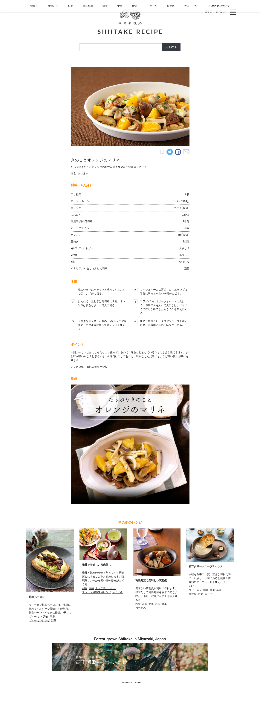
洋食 (105, 62)
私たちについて (218, 62)
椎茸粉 (169, 62)
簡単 (52, 625)
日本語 (208, 11)
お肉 (157, 613)
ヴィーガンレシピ (39, 629)
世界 (134, 62)
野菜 (53, 629)
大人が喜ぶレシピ (105, 597)
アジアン (151, 62)
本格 (91, 597)
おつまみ (83, 182)
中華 (120, 62)
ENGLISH (221, 11)
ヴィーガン (188, 62)
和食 (71, 62)
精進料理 (88, 62)
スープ (208, 603)
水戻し (37, 62)
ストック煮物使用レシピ (96, 601)
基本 (144, 613)
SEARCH (171, 47)
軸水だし (55, 62)
